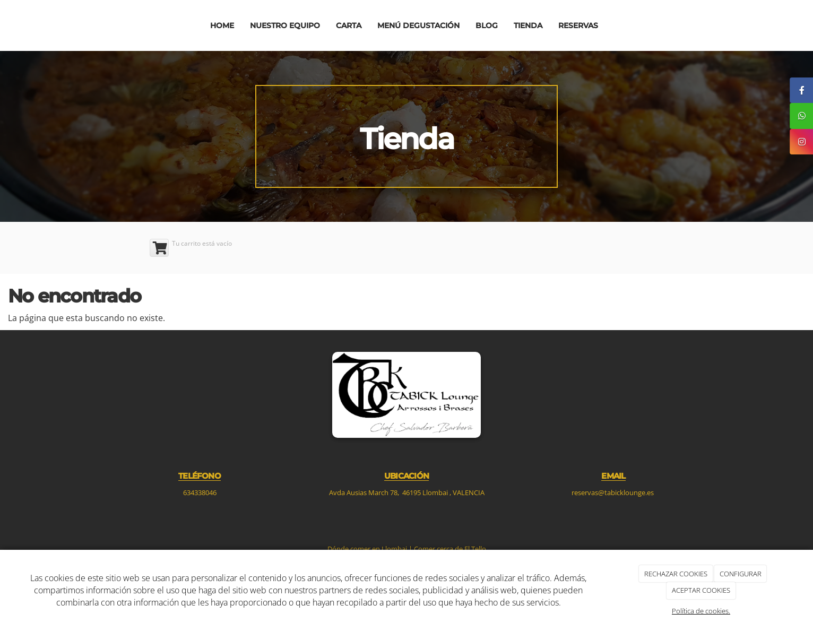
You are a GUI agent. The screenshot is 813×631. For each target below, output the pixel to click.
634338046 (200, 492)
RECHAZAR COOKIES (675, 573)
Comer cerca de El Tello (450, 549)
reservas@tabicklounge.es (613, 492)
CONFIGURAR (741, 573)
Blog (486, 25)
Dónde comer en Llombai (367, 549)
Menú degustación (418, 25)
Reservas (578, 25)
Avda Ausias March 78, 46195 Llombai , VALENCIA (407, 492)
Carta (348, 25)
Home (222, 25)
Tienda (528, 25)
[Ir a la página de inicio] (93, 25)
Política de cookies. (701, 611)
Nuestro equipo (285, 25)
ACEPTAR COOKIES (701, 590)
